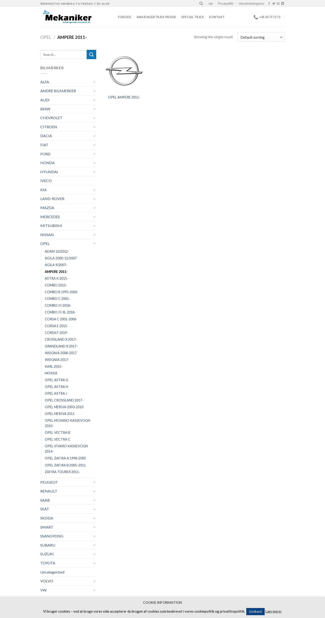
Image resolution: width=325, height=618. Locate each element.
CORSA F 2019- (56, 333)
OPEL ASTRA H (56, 387)
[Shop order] (261, 37)
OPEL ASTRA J (56, 393)
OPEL (45, 37)
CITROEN (48, 127)
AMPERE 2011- (56, 272)
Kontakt (217, 17)
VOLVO (46, 581)
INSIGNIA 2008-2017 (61, 353)
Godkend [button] (255, 611)
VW (43, 590)
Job (210, 3)
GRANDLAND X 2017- (61, 346)
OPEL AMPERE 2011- (124, 97)
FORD (45, 154)
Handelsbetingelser (251, 3)
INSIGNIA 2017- (57, 360)
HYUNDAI (49, 172)
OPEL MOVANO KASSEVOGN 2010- (67, 423)
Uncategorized (52, 572)
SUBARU (47, 545)
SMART (46, 527)
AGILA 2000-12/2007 (61, 258)
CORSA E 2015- (56, 326)
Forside (124, 17)
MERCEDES (50, 216)
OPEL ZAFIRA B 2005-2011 (65, 465)
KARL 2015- (54, 366)
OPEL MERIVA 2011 (60, 414)
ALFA (44, 82)
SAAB (45, 500)
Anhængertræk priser (156, 17)
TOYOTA (47, 563)
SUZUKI (47, 554)
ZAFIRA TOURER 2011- (62, 472)
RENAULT (48, 491)
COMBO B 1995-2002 (61, 292)
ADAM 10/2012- (57, 251)
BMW (45, 109)
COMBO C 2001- (57, 299)
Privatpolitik (225, 3)
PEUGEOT (49, 482)
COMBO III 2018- (58, 305)
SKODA (46, 518)
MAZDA (47, 207)
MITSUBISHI (51, 225)
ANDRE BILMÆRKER (58, 90)
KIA (43, 189)
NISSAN (47, 234)
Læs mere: (273, 611)
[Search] (201, 3)
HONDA (47, 162)
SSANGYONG (51, 536)
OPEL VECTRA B (57, 433)
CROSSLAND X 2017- (61, 339)
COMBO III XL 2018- (60, 312)
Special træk (192, 17)
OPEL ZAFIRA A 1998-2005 (65, 458)
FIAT (44, 145)
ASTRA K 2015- (56, 278)
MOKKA (51, 373)
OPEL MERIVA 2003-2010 (64, 407)
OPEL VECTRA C (57, 439)
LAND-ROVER (52, 198)
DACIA (46, 135)
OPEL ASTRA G (56, 380)
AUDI (45, 100)
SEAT (44, 509)
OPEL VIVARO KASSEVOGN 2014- (66, 448)
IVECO (46, 180)
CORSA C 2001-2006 (60, 319)
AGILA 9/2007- (56, 265)
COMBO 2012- (56, 285)
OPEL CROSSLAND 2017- (64, 400)
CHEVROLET (51, 117)
